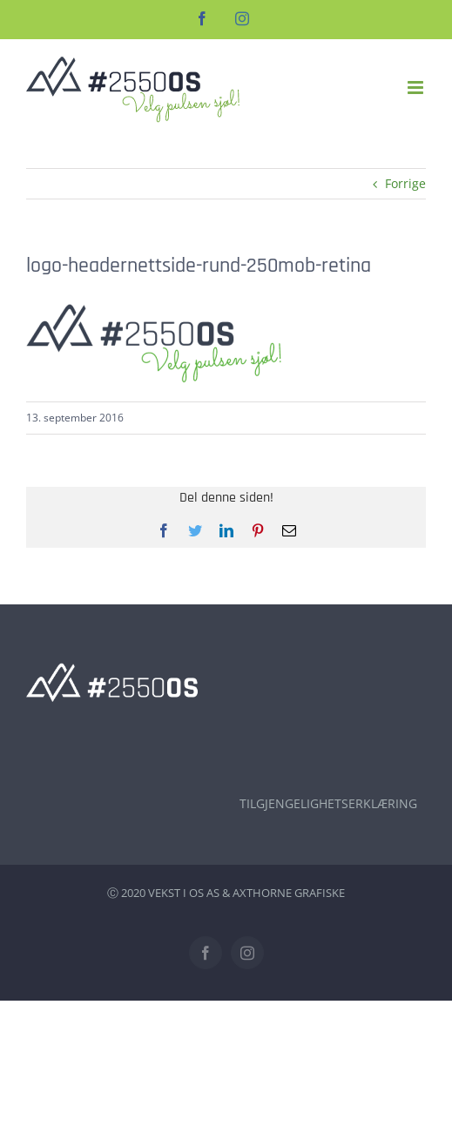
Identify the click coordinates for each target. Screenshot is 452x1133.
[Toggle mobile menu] (417, 87)
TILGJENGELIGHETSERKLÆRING (328, 803)
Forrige (405, 183)
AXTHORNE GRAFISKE (289, 892)
